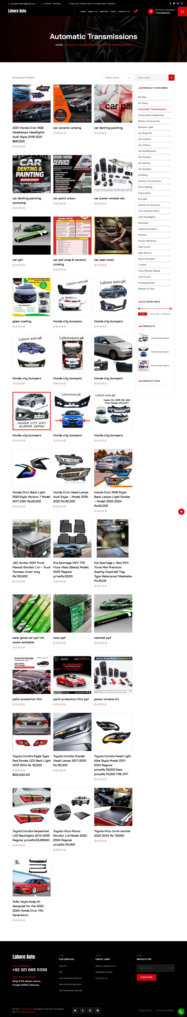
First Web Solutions (26, 1012)
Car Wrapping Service (70, 978)
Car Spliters (144, 163)
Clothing (142, 175)
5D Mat (142, 97)
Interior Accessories (149, 205)
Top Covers (144, 277)
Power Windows (147, 241)
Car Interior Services (70, 984)
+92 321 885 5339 (29, 969)
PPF (60, 972)
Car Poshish (144, 157)
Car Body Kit (145, 133)
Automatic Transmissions (152, 109)
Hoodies (142, 199)
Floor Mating (145, 187)
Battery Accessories (149, 121)
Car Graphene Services (70, 990)
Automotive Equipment (151, 115)
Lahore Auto (27, 1009)
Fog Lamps (144, 193)
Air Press (143, 103)
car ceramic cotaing (67, 128)
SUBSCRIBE (146, 977)
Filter (142, 314)
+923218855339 (162, 13)
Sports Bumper (146, 259)
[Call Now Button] (181, 1011)
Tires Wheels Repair (149, 271)
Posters (142, 235)
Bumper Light (145, 127)
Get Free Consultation (165, 10)
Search (172, 78)
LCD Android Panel (148, 211)
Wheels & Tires (146, 289)
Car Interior (144, 145)
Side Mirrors (144, 253)
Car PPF (63, 966)
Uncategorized (146, 283)
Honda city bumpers (160, 338)
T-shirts (142, 265)
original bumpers (147, 229)
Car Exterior (144, 139)
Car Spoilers (144, 169)
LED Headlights (146, 217)
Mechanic (143, 223)
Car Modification (147, 151)
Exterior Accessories (149, 181)
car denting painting (108, 128)
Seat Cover (144, 247)
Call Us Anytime (21, 966)
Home (59, 45)
